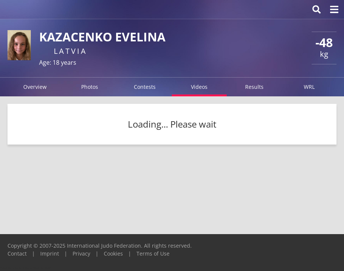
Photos (89, 86)
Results (254, 86)
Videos (199, 86)
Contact (17, 253)
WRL (309, 86)
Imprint (49, 253)
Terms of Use (153, 253)
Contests (145, 86)
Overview (35, 86)
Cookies (113, 253)
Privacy (81, 253)
